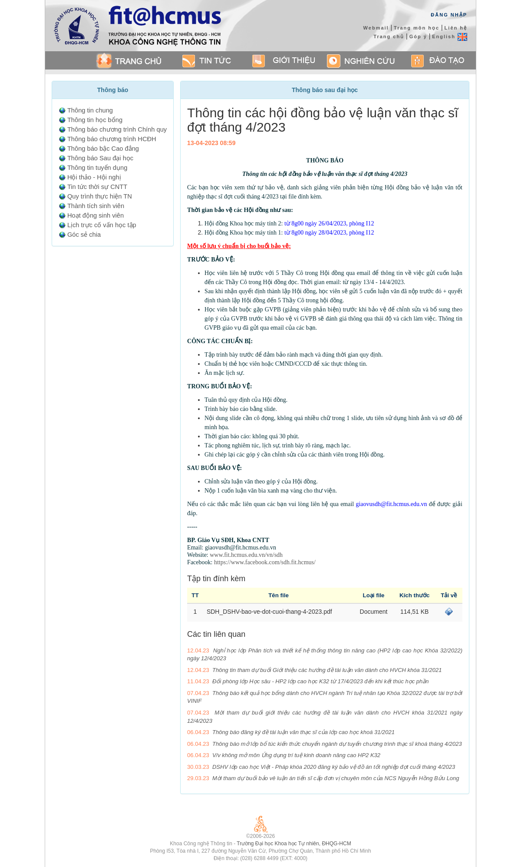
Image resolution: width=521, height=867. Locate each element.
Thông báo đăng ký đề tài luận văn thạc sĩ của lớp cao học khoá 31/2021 (303, 732)
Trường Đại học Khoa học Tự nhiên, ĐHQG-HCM (294, 844)
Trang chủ (388, 36)
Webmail (376, 27)
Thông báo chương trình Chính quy (117, 129)
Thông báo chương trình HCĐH (111, 139)
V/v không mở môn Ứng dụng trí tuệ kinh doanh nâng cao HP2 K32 (296, 755)
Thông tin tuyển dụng (97, 167)
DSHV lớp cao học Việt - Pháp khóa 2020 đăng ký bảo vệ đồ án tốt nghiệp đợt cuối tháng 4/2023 (333, 767)
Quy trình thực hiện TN (99, 196)
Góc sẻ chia (84, 234)
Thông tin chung (90, 110)
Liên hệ (456, 27)
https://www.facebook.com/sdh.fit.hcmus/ (265, 562)
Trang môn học (416, 27)
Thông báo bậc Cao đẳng (103, 148)
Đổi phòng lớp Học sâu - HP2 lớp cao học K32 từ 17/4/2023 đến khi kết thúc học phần (320, 681)
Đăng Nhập (449, 14)
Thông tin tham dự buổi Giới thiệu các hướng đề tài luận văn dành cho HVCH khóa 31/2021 (327, 670)
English (449, 36)
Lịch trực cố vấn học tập (101, 225)
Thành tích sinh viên (95, 205)
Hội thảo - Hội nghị (94, 177)
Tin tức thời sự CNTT (97, 186)
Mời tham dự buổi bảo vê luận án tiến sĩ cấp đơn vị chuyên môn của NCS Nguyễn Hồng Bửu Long (335, 778)
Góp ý (418, 36)
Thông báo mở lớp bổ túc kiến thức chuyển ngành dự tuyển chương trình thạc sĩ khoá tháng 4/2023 (337, 744)
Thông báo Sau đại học (100, 158)
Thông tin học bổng (94, 119)
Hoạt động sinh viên (95, 215)
